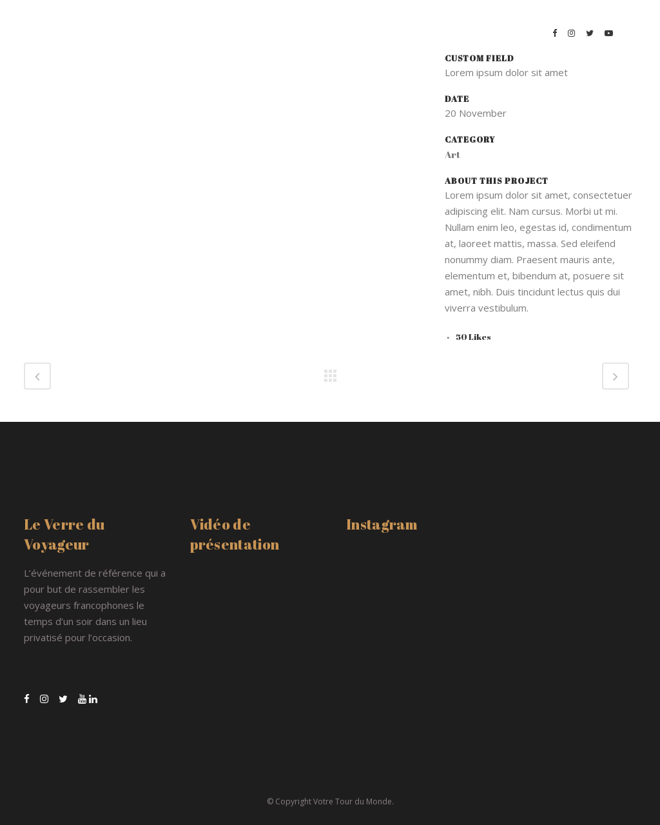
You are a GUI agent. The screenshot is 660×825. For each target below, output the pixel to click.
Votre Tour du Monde (352, 801)
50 (473, 337)
